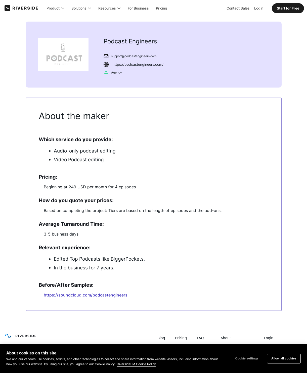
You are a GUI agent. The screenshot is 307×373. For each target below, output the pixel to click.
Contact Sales (238, 8)
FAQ (200, 337)
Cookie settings (246, 358)
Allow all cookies (283, 358)
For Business (138, 8)
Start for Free (288, 8)
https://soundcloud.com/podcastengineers (85, 294)
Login (258, 8)
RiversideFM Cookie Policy (136, 364)
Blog (161, 337)
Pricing (161, 8)
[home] (21, 8)
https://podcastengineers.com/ (137, 64)
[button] (55, 8)
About (226, 337)
